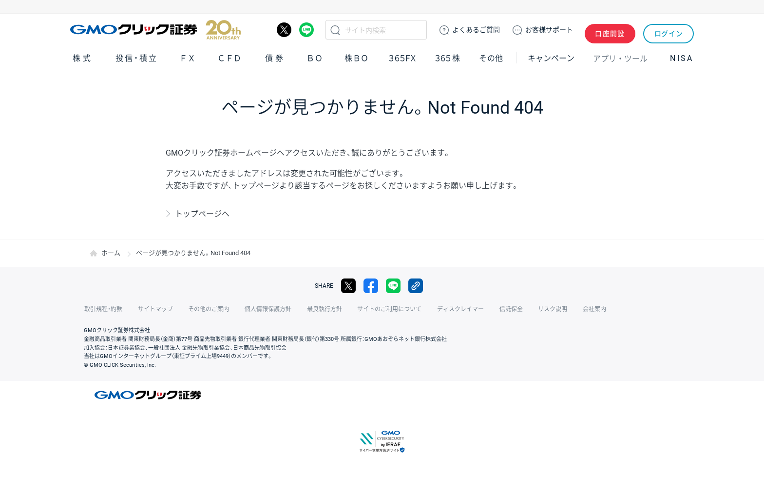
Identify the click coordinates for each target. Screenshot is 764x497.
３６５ (448, 57)
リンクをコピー (415, 285)
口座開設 (610, 30)
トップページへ (202, 214)
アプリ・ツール (620, 57)
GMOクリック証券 (155, 29)
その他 (491, 57)
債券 (275, 57)
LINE (306, 29)
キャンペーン (551, 57)
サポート (549, 30)
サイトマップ (154, 309)
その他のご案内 (206, 309)
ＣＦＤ (229, 57)
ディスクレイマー (455, 309)
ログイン (668, 30)
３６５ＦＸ (402, 57)
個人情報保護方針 (265, 309)
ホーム (110, 253)
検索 (335, 30)
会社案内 (586, 309)
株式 (83, 57)
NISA (681, 57)
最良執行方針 (320, 309)
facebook (370, 285)
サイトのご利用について (385, 309)
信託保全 (504, 309)
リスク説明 (545, 309)
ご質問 (476, 30)
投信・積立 (136, 57)
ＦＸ (187, 57)
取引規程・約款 (103, 309)
